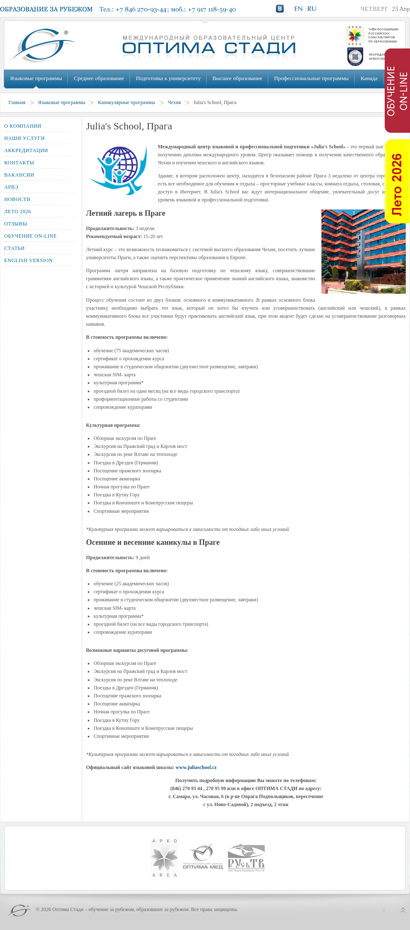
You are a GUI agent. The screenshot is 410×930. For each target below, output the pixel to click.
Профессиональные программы (311, 78)
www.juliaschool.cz (195, 767)
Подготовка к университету (168, 78)
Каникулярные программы (126, 102)
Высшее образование (237, 78)
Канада (369, 78)
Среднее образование (99, 78)
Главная (16, 102)
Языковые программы (36, 78)
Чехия (174, 102)
